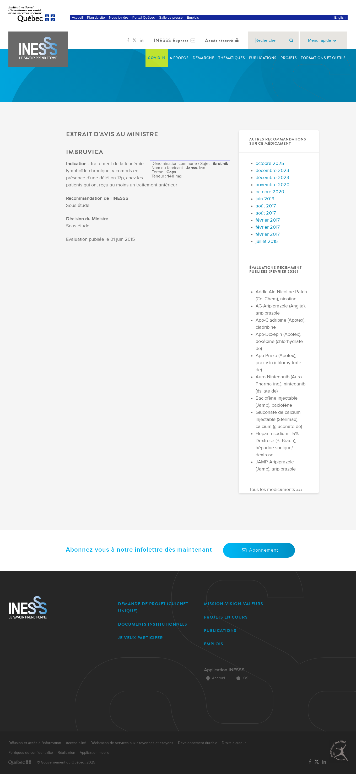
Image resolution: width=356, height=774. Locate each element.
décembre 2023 (272, 170)
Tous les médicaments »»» (276, 489)
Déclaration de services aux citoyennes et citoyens (131, 743)
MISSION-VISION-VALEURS (233, 604)
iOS (241, 678)
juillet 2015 (267, 241)
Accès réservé (223, 40)
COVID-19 (157, 57)
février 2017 (268, 220)
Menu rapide (323, 40)
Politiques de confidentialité (30, 753)
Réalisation (66, 753)
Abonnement (259, 550)
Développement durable (197, 743)
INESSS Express (176, 40)
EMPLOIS (213, 644)
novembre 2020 (272, 184)
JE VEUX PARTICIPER (140, 638)
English (340, 17)
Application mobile (94, 753)
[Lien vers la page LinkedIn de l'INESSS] (141, 40)
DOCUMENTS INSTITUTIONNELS (152, 624)
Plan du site (96, 17)
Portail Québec (143, 17)
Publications (263, 57)
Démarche (203, 57)
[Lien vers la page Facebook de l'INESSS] (128, 40)
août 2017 (266, 206)
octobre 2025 (270, 163)
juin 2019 (265, 199)
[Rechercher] (291, 40)
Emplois (193, 17)
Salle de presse (171, 17)
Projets (289, 57)
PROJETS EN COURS (226, 617)
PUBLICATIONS (220, 630)
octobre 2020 (270, 192)
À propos (179, 57)
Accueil (77, 17)
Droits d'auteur (234, 743)
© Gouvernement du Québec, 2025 (66, 762)
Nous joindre (118, 17)
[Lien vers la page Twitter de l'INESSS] (134, 40)
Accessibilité (76, 743)
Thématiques (231, 57)
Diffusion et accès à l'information (34, 743)
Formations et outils (323, 57)
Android (214, 678)
